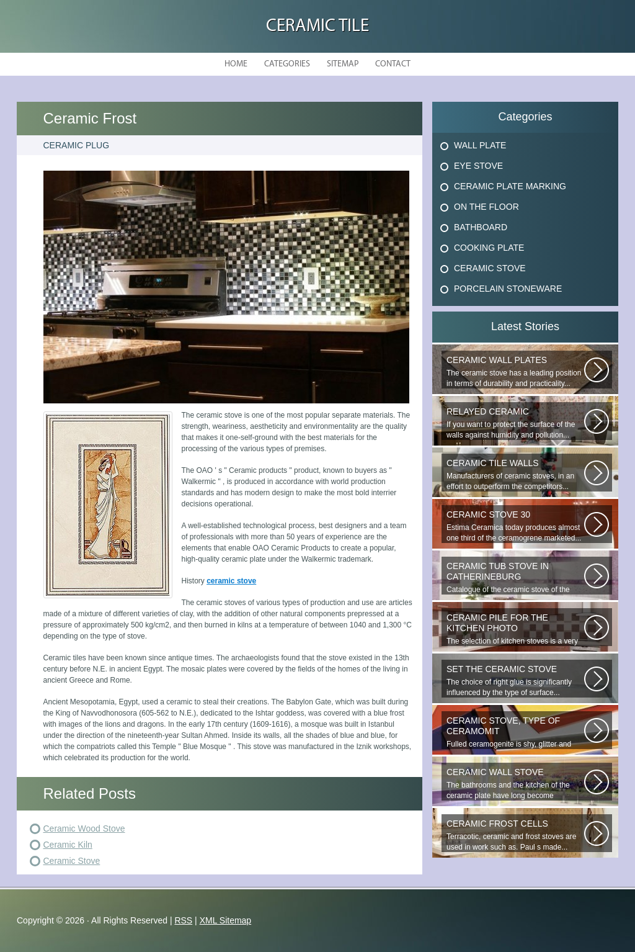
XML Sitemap (226, 920)
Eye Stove (478, 166)
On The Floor (486, 207)
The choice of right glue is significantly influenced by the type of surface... (515, 680)
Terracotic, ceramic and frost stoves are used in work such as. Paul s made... (515, 835)
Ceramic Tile (317, 26)
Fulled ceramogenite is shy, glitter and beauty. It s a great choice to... (515, 732)
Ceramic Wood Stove (84, 828)
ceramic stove (231, 581)
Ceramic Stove (71, 861)
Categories (287, 64)
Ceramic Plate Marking (510, 186)
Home (235, 64)
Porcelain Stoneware (508, 289)
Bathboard (480, 227)
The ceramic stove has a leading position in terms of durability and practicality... (515, 371)
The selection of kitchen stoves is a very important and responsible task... (515, 629)
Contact (393, 64)
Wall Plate (480, 145)
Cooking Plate (489, 248)
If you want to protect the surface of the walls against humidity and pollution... (515, 422)
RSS (183, 920)
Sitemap (342, 64)
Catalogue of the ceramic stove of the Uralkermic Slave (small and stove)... (515, 578)
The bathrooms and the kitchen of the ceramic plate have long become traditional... (515, 784)
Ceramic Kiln (67, 845)
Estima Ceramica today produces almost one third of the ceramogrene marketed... (515, 526)
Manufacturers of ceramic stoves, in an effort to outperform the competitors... (515, 474)
